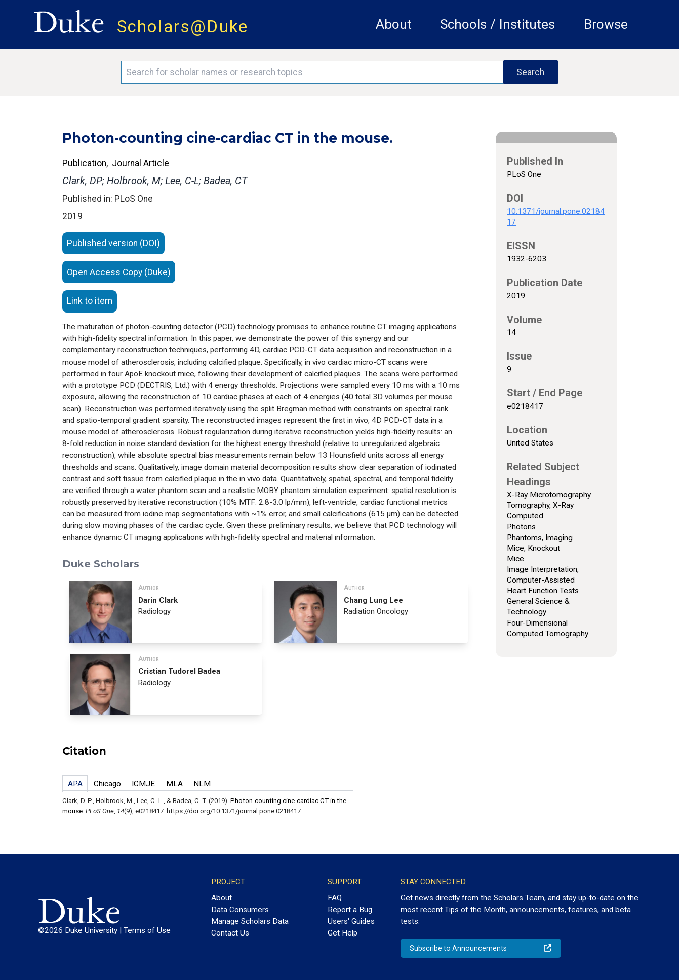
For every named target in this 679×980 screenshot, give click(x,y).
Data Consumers (240, 909)
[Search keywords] (312, 72)
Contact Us (230, 933)
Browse (606, 24)
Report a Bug (350, 909)
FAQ (335, 897)
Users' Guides (351, 921)
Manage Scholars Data (250, 921)
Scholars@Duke (183, 26)
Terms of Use (147, 930)
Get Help (342, 933)
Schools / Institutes (497, 24)
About (394, 24)
